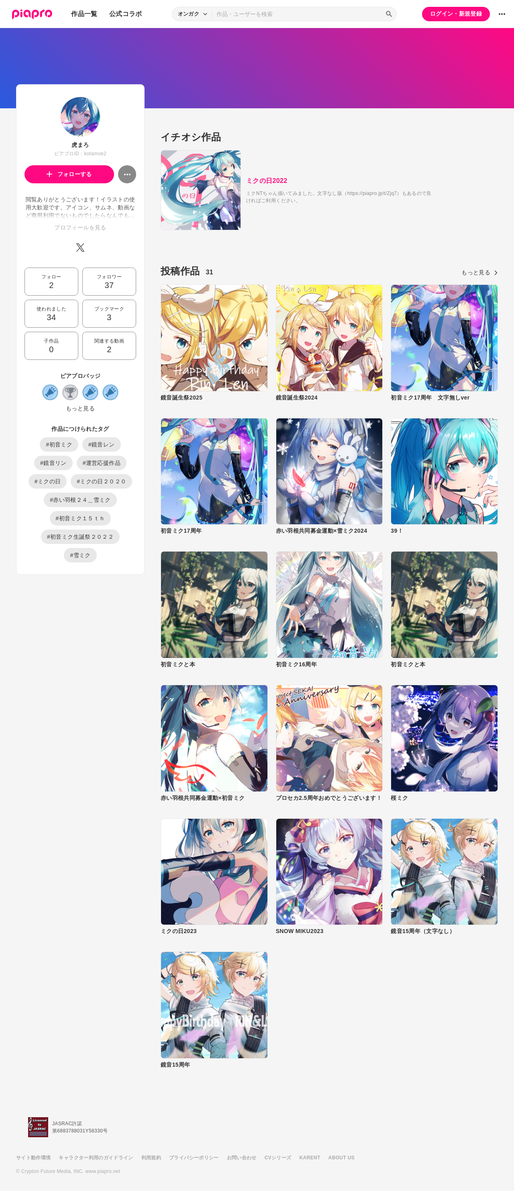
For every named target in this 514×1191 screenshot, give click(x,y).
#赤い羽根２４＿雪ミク (80, 500)
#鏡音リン (53, 463)
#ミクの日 (48, 481)
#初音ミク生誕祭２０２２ (80, 537)
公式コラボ (125, 13)
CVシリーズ (278, 1158)
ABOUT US (341, 1158)
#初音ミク (59, 444)
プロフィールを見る (80, 227)
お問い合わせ (242, 1158)
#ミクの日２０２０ (101, 481)
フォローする (69, 174)
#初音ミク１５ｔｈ (80, 518)
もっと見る (80, 408)
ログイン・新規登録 (456, 13)
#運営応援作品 (101, 463)
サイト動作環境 (33, 1158)
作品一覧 (84, 13)
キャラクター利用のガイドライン (96, 1158)
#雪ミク (80, 555)
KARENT (310, 1158)
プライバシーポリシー (194, 1158)
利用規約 (151, 1158)
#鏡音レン (101, 444)
